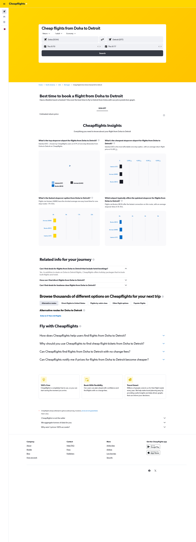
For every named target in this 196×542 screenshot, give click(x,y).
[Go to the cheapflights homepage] (18, 4)
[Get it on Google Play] (153, 446)
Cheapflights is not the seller (103, 418)
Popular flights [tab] (139, 303)
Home (41, 85)
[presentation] (164, 115)
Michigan (67, 85)
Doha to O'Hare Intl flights (50, 316)
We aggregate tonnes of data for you (103, 422)
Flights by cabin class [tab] (98, 303)
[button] (4, 4)
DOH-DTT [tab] (102, 108)
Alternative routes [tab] (49, 303)
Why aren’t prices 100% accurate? (103, 427)
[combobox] (46, 33)
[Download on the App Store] (153, 452)
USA (59, 85)
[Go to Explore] (4, 21)
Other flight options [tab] (120, 303)
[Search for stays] (4, 16)
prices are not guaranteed (90, 411)
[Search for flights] (4, 11)
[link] (149, 470)
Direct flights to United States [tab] (73, 303)
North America (50, 85)
